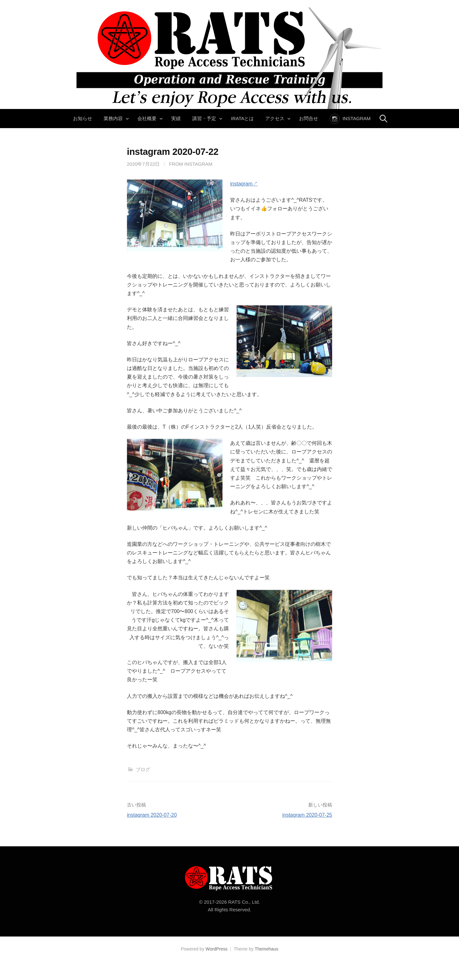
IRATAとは (242, 118)
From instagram (190, 164)
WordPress (217, 948)
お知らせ (82, 118)
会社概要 (147, 118)
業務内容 (113, 118)
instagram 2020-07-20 (152, 815)
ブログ (143, 769)
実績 (176, 118)
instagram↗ (244, 183)
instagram (356, 118)
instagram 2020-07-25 (307, 815)
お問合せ (308, 118)
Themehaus (266, 948)
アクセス (274, 118)
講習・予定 (204, 118)
